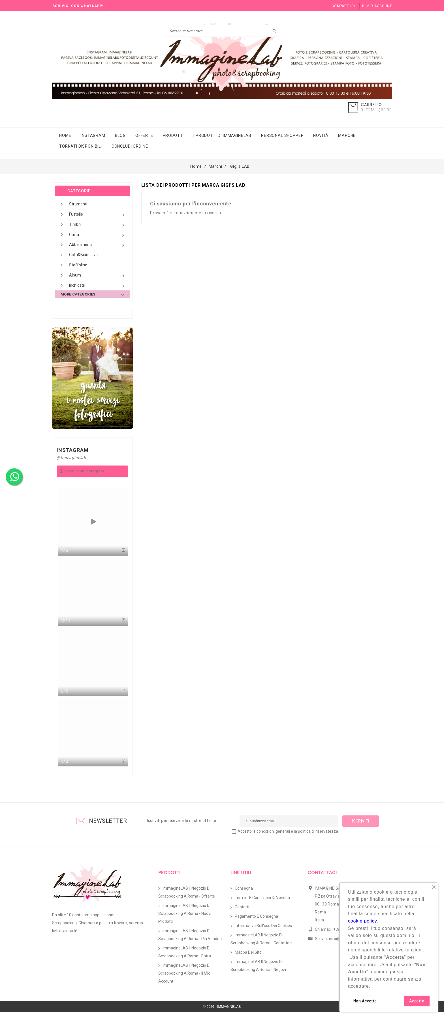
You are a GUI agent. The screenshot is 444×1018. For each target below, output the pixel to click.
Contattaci (322, 878)
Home (65, 135)
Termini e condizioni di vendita (262, 903)
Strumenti (78, 204)
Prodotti (173, 135)
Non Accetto (365, 1001)
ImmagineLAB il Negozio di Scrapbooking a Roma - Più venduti (190, 940)
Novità (320, 135)
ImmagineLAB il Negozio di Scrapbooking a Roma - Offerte (186, 898)
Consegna (244, 894)
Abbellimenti (97, 245)
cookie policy (362, 921)
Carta (97, 235)
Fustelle (97, 215)
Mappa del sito (248, 958)
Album (97, 276)
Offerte (144, 135)
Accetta (416, 1001)
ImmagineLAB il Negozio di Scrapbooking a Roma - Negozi (258, 971)
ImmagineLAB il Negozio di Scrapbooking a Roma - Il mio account (184, 979)
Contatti (242, 912)
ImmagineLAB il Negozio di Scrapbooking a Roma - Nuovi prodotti (184, 919)
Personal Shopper (282, 135)
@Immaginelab (71, 457)
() (343, 6)
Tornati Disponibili (80, 146)
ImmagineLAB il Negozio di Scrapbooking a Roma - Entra (184, 957)
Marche (347, 135)
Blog (120, 135)
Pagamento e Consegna (256, 922)
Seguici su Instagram (84, 471)
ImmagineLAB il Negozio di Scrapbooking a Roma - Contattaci (261, 944)
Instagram (93, 135)
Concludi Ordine (130, 146)
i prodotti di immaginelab (222, 135)
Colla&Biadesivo (83, 254)
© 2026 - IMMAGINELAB (222, 1012)
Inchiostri (97, 286)
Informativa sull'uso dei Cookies (263, 931)
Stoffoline (78, 265)
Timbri (97, 225)
